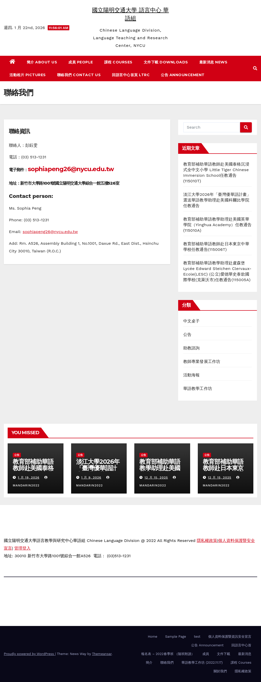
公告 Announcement (183, 75)
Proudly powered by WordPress (29, 654)
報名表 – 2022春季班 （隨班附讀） (167, 654)
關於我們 (220, 671)
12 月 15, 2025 (156, 477)
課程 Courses (118, 62)
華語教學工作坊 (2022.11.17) (202, 662)
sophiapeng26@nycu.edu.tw (71, 169)
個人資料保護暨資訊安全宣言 (229, 636)
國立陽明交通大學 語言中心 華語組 (36, 591)
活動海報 (191, 375)
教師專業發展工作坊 (201, 361)
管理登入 (22, 548)
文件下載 (223, 654)
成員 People (80, 62)
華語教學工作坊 (197, 388)
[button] (255, 68)
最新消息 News (213, 62)
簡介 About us (42, 62)
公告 (187, 334)
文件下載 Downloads (166, 62)
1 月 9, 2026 (91, 477)
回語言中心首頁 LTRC (131, 75)
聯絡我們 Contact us (79, 75)
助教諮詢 (191, 348)
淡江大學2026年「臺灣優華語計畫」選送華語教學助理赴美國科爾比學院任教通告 (217, 200)
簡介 (149, 662)
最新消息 (244, 654)
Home (152, 636)
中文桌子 (191, 321)
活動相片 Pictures (27, 75)
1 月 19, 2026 (29, 477)
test (197, 636)
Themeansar (102, 654)
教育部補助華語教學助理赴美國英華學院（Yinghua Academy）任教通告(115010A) (217, 225)
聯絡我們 (167, 662)
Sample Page (175, 636)
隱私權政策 (207, 540)
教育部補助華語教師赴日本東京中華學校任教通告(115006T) (223, 471)
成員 (205, 654)
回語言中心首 (241, 645)
